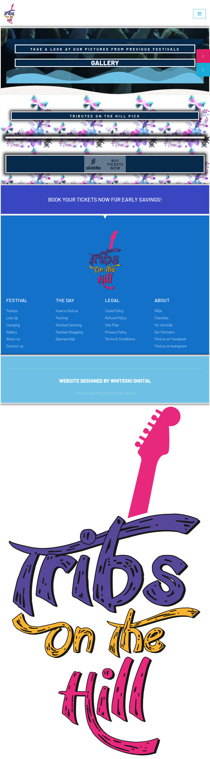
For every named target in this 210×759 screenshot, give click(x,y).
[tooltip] (202, 56)
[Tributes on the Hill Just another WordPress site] (11, 13)
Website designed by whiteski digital (105, 381)
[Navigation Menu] (199, 13)
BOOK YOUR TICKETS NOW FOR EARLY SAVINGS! (105, 199)
